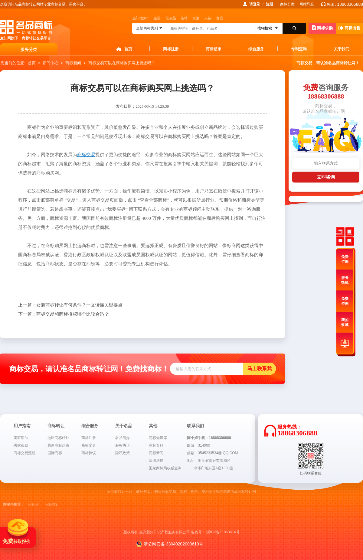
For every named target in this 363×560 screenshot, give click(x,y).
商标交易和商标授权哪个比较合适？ (63, 314)
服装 (157, 18)
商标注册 (171, 49)
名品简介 (122, 438)
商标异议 (88, 453)
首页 (128, 49)
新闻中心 (50, 63)
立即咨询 (326, 176)
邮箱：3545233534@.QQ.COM (212, 453)
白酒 (196, 18)
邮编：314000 (198, 445)
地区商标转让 (58, 438)
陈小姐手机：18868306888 (209, 438)
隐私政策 (122, 453)
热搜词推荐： (14, 504)
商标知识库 (158, 438)
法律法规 (156, 460)
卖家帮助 (21, 438)
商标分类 (287, 4)
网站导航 (306, 4)
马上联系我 (259, 368)
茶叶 (184, 18)
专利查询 (299, 49)
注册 (269, 4)
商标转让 (52, 504)
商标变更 (88, 445)
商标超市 (213, 49)
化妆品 (170, 18)
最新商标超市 (58, 445)
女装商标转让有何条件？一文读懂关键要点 (70, 305)
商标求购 (322, 27)
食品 (219, 18)
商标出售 (349, 28)
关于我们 (341, 49)
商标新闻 (73, 63)
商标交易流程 (24, 453)
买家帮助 (21, 445)
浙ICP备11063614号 (222, 532)
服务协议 (122, 445)
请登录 (254, 4)
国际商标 (54, 453)
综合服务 (256, 49)
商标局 (33, 504)
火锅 (207, 18)
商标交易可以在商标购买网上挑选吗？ (121, 63)
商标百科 (156, 445)
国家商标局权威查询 (165, 468)
